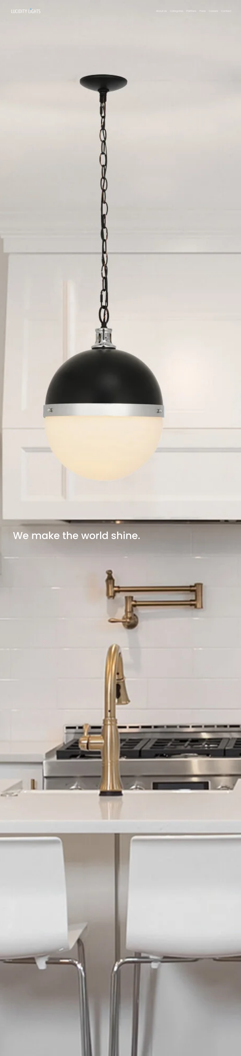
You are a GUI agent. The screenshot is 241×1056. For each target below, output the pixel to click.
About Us (161, 11)
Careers (213, 11)
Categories (176, 11)
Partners (191, 11)
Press (203, 11)
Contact (226, 11)
